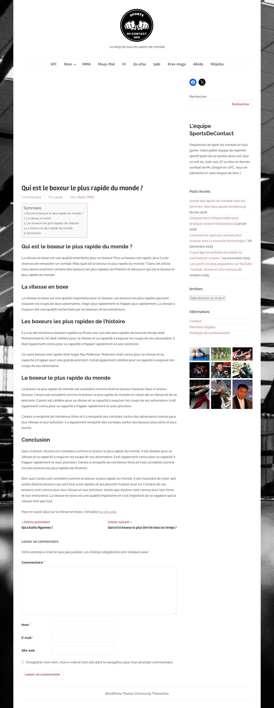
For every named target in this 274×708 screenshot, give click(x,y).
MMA (86, 64)
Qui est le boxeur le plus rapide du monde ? (54, 213)
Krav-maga (177, 64)
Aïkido (198, 64)
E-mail (27, 638)
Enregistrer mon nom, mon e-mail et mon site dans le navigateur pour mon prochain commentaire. (99, 662)
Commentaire (33, 562)
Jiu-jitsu (140, 64)
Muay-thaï (106, 64)
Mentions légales (202, 327)
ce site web (107, 512)
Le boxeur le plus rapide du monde (49, 228)
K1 (124, 64)
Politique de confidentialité (210, 333)
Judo (157, 64)
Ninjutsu (217, 64)
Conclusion (33, 233)
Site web (28, 650)
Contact (195, 321)
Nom (26, 625)
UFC (54, 64)
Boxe (70, 64)
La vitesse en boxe (38, 218)
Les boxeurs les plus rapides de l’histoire (52, 223)
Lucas (58, 197)
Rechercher (198, 96)
